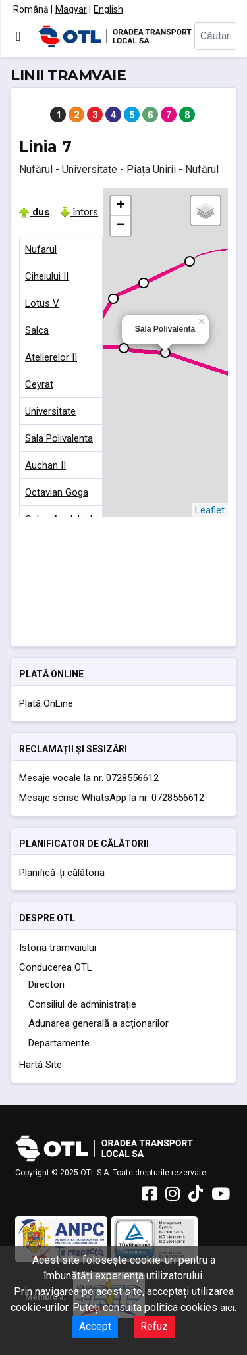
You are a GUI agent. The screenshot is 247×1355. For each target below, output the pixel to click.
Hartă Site (40, 1065)
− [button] (121, 226)
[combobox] (215, 36)
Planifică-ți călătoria (62, 873)
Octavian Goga (56, 492)
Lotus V (42, 303)
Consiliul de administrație (82, 1004)
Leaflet (210, 510)
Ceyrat (39, 384)
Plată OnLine (46, 703)
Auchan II (45, 465)
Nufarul (41, 249)
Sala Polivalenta (59, 438)
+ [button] (121, 206)
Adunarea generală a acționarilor (98, 1023)
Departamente (59, 1043)
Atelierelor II (51, 357)
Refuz (154, 1326)
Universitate (50, 411)
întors (79, 212)
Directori (46, 984)
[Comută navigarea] (18, 36)
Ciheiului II (47, 276)
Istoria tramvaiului (57, 948)
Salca (37, 330)
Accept (95, 1326)
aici (227, 1308)
